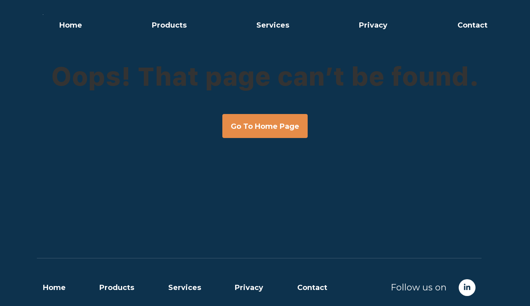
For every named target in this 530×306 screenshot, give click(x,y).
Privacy (373, 25)
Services (272, 25)
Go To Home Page (265, 126)
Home (70, 25)
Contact (472, 25)
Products (169, 25)
